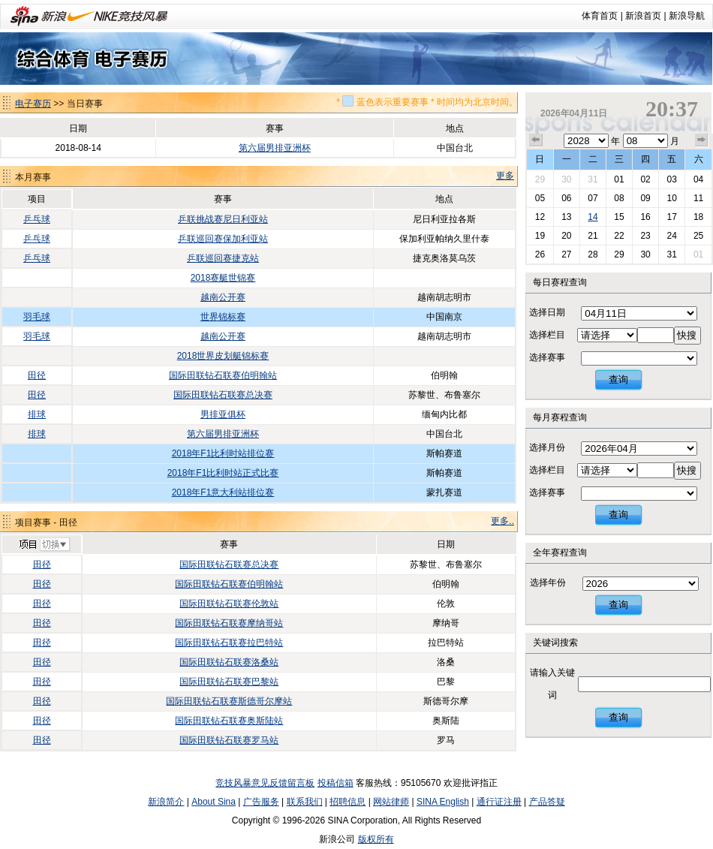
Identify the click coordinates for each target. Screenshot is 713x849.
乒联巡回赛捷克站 (223, 258)
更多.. (502, 521)
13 (566, 217)
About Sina (213, 801)
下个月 (701, 140)
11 (698, 198)
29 (540, 179)
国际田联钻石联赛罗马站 (228, 740)
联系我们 (305, 801)
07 (592, 198)
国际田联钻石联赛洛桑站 (228, 662)
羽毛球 (36, 317)
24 (671, 235)
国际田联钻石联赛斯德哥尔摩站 (229, 701)
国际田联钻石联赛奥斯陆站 (229, 720)
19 (540, 235)
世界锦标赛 (222, 317)
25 (698, 235)
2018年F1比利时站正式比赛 (223, 473)
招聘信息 (347, 801)
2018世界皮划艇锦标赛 (223, 356)
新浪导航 (687, 16)
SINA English (443, 801)
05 (540, 198)
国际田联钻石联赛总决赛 (222, 395)
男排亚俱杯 (222, 414)
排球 (37, 414)
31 (592, 179)
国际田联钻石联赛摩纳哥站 (229, 623)
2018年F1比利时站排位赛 (223, 453)
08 (619, 198)
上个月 (536, 140)
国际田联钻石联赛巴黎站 (228, 681)
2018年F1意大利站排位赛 (223, 492)
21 (592, 235)
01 (619, 179)
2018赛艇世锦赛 (223, 277)
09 (645, 198)
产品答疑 (547, 801)
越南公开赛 (222, 297)
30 (566, 179)
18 (698, 217)
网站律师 (391, 801)
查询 (618, 379)
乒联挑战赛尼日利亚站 (223, 219)
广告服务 (261, 801)
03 (671, 179)
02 (645, 179)
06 (566, 198)
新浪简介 (166, 801)
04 (698, 179)
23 (645, 235)
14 (592, 217)
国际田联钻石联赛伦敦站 (228, 603)
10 (671, 198)
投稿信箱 (335, 783)
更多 (505, 175)
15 (619, 217)
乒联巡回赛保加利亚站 (223, 238)
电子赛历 (33, 103)
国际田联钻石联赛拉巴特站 (229, 642)
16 (645, 217)
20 (566, 235)
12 (540, 217)
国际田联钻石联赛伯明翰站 (223, 375)
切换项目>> (44, 544)
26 (540, 254)
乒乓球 (36, 219)
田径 (37, 375)
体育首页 (600, 16)
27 (566, 254)
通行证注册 (499, 801)
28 (592, 254)
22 (619, 235)
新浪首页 (643, 16)
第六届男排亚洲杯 (275, 148)
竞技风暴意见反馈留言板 (264, 783)
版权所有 (376, 839)
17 (671, 217)
